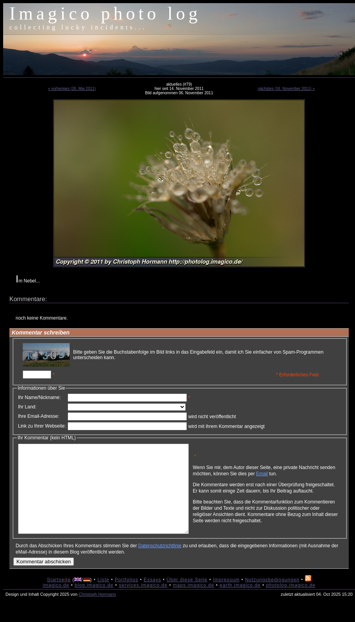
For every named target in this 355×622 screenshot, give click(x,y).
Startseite (59, 597)
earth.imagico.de (240, 603)
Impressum (226, 597)
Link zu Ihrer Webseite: (42, 426)
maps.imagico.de (193, 603)
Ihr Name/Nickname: (39, 397)
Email (299, 476)
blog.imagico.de (94, 603)
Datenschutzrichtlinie (159, 563)
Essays (152, 597)
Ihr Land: (27, 407)
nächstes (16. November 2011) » (286, 88)
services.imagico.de (143, 603)
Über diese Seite (187, 597)
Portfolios (126, 597)
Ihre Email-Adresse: (38, 416)
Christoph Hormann (97, 611)
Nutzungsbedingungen (272, 597)
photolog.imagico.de (290, 603)
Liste (103, 597)
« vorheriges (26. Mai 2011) (72, 88)
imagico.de (56, 603)
